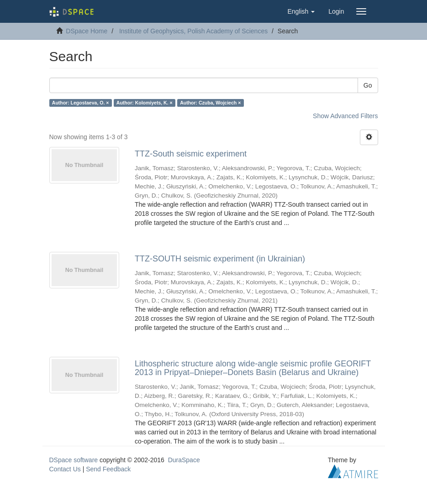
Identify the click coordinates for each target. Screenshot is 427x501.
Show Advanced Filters (345, 116)
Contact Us (65, 469)
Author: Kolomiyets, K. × (144, 102)
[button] (301, 11)
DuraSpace (184, 460)
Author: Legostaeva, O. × (80, 102)
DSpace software (73, 460)
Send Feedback (108, 469)
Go (368, 85)
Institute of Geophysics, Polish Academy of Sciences (193, 31)
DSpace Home (86, 31)
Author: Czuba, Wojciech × (210, 102)
